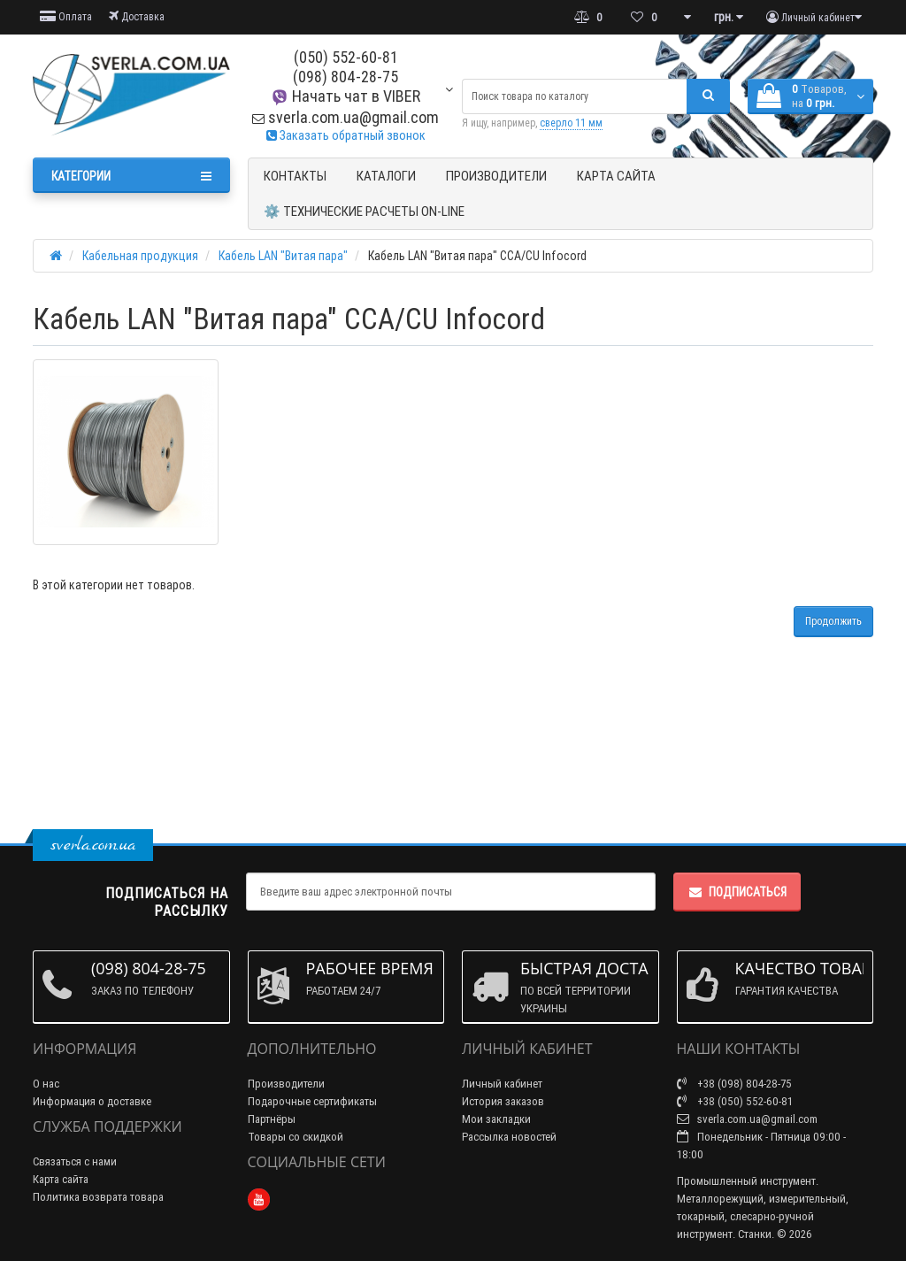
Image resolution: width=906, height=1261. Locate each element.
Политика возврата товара (98, 1196)
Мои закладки (496, 1118)
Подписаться (737, 892)
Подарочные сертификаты (312, 1101)
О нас (46, 1083)
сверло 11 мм (571, 122)
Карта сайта (616, 175)
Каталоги (386, 175)
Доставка (137, 16)
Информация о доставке (92, 1101)
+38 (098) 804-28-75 (734, 1083)
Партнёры (272, 1118)
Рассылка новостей (509, 1136)
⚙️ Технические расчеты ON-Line (364, 211)
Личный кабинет (502, 1083)
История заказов (503, 1101)
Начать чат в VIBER (345, 96)
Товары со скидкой (295, 1136)
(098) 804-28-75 (345, 76)
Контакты (295, 175)
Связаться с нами (75, 1161)
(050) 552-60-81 (346, 57)
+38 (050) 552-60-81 (735, 1101)
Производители (496, 175)
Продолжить (833, 620)
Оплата (66, 16)
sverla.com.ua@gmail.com (345, 117)
